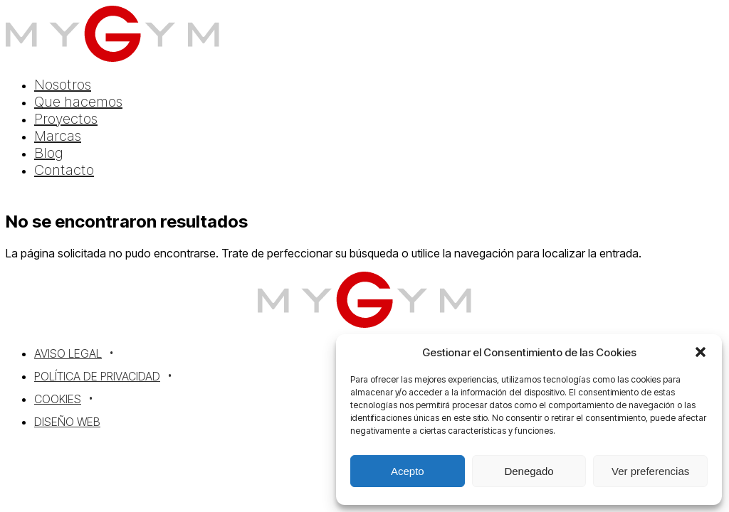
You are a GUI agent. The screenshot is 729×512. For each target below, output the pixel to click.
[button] (700, 352)
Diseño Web (67, 422)
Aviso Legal (68, 353)
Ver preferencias (650, 471)
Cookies (57, 399)
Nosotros (62, 84)
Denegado (528, 471)
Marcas (57, 135)
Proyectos (66, 118)
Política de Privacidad (97, 376)
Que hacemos (78, 101)
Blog (48, 152)
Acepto (407, 471)
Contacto (64, 169)
